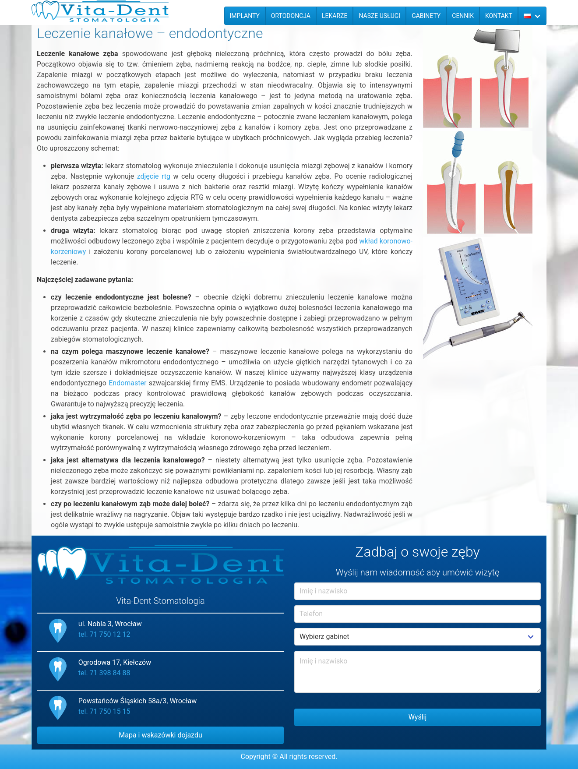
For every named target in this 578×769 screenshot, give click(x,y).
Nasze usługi (379, 15)
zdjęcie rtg (153, 176)
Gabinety (426, 15)
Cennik (463, 15)
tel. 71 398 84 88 (104, 673)
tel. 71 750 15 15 (104, 711)
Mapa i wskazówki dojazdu (160, 735)
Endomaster (127, 383)
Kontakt (498, 15)
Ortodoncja (290, 15)
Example (417, 637)
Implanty (245, 15)
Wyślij (418, 717)
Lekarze (334, 15)
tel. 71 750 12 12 (104, 634)
